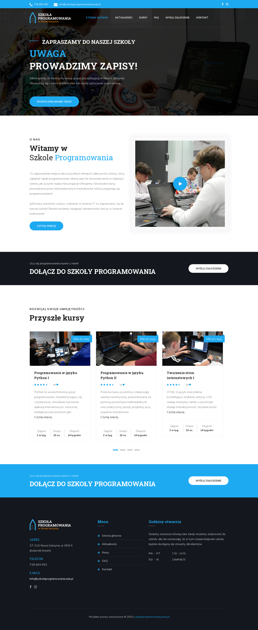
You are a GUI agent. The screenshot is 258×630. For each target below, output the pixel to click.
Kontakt (202, 17)
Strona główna (97, 17)
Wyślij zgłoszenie (178, 17)
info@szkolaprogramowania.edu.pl (51, 578)
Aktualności (123, 17)
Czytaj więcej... (43, 417)
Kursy (143, 17)
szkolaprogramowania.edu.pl (152, 616)
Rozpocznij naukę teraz (54, 101)
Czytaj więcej (46, 226)
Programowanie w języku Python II (122, 375)
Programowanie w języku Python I (55, 375)
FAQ (156, 17)
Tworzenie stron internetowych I (180, 375)
